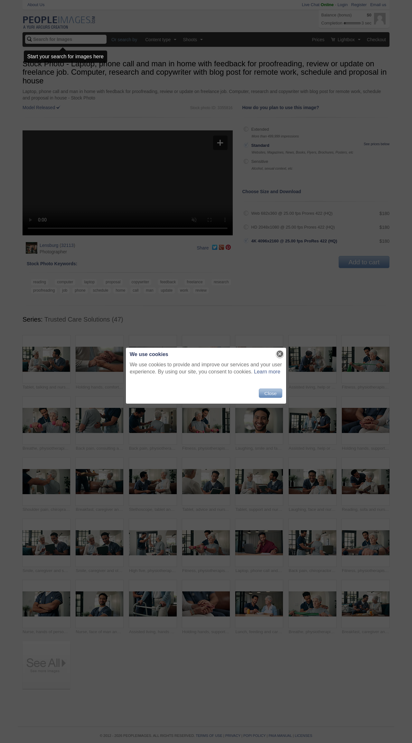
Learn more (267, 371)
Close (270, 393)
